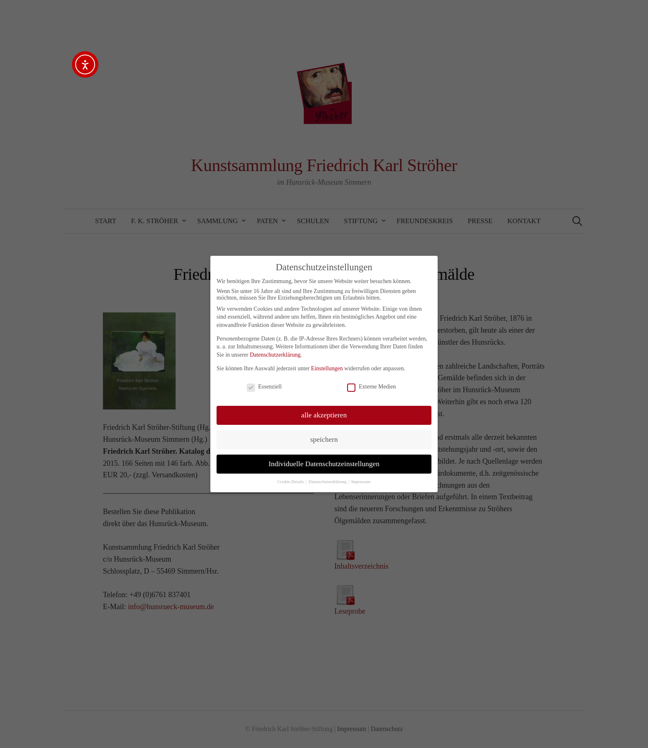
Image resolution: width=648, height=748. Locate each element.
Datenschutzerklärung (275, 355)
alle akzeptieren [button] (324, 415)
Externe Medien (371, 387)
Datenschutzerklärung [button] (328, 481)
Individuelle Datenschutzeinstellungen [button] (324, 464)
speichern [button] (324, 439)
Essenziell (264, 387)
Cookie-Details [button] (291, 481)
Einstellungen (327, 368)
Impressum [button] (361, 481)
